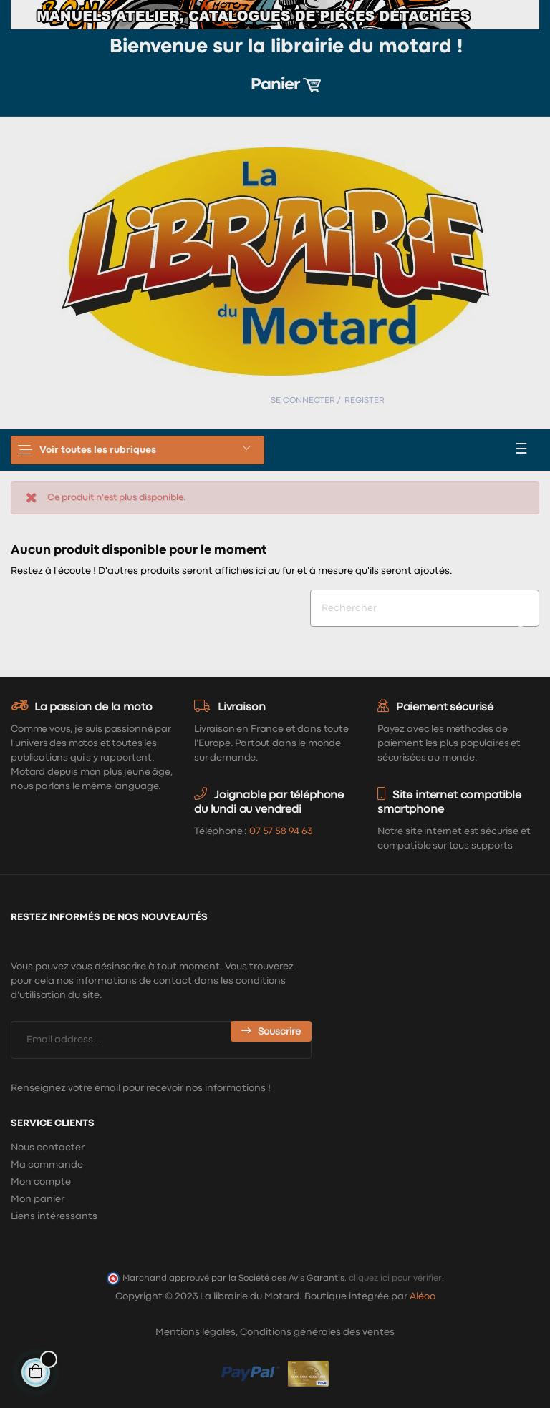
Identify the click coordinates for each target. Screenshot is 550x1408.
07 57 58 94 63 (280, 831)
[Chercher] (425, 608)
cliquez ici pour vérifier (395, 1278)
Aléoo (422, 1296)
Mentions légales (195, 1332)
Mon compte (41, 1182)
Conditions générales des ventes (317, 1332)
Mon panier (37, 1199)
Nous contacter (48, 1147)
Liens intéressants (54, 1216)
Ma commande (47, 1164)
